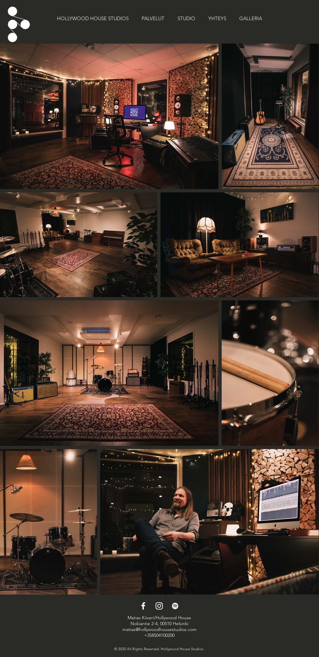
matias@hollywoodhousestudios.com (159, 629)
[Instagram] (159, 606)
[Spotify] (175, 606)
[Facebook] (143, 606)
